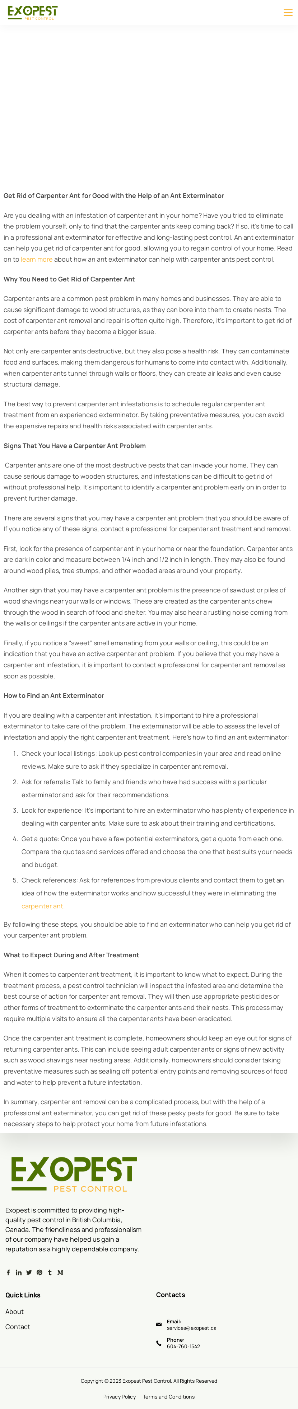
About (14, 1311)
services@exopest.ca (191, 1327)
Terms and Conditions (169, 1397)
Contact (17, 1326)
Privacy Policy (119, 1397)
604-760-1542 (183, 1346)
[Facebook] (8, 1272)
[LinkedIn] (19, 1272)
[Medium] (60, 1272)
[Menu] (288, 12)
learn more (36, 259)
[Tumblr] (50, 1272)
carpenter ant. (43, 906)
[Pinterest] (39, 1272)
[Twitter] (29, 1272)
